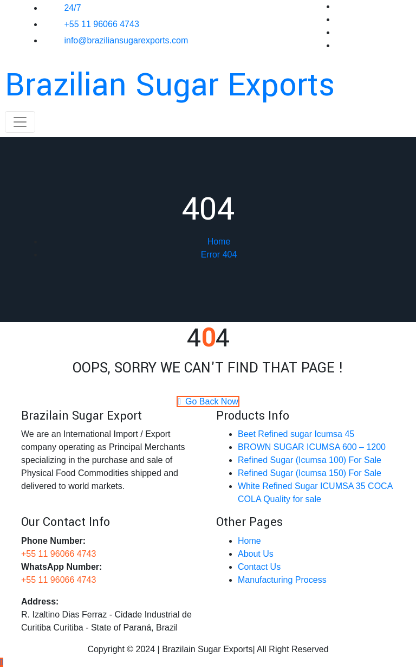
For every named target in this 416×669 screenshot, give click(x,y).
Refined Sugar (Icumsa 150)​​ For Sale (309, 473)
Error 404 (219, 254)
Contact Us (259, 566)
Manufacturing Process (282, 579)
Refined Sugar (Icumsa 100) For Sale (309, 460)
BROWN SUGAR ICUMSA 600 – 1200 (312, 447)
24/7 (72, 7)
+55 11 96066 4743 (101, 24)
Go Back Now (208, 401)
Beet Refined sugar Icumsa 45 (296, 434)
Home (219, 241)
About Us (256, 553)
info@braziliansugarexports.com (126, 40)
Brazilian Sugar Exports (170, 85)
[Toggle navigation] (20, 122)
